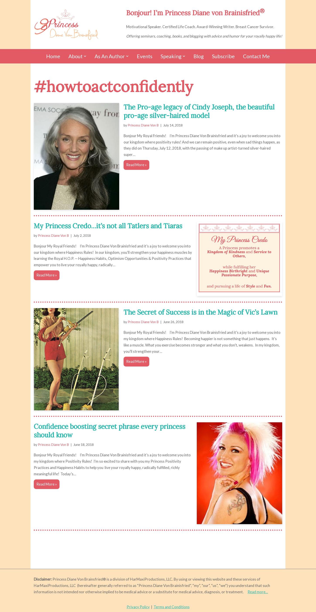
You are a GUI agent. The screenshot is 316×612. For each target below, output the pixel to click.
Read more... (258, 592)
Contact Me (256, 56)
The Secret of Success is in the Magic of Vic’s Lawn (200, 312)
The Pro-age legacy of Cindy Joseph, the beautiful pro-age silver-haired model (199, 111)
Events (144, 56)
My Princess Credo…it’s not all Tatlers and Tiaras (108, 226)
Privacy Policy (138, 607)
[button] (85, 56)
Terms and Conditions (172, 607)
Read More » (135, 166)
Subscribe (223, 56)
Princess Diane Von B (143, 125)
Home (53, 56)
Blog (199, 56)
